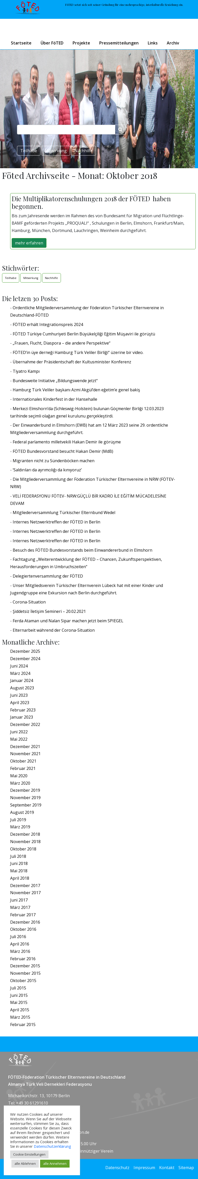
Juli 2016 (18, 936)
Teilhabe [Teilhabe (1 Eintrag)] (10, 278)
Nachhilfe (83, 150)
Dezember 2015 (25, 966)
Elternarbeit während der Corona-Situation (54, 630)
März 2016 (20, 951)
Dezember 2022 (25, 724)
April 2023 (19, 702)
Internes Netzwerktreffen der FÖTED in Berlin (56, 522)
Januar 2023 (21, 717)
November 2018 (25, 841)
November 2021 (25, 753)
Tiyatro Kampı (26, 371)
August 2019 (22, 812)
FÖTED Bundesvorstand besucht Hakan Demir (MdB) (63, 451)
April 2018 (19, 878)
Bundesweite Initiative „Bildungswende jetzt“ (55, 380)
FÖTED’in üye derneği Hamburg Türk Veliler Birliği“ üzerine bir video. (78, 352)
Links (153, 43)
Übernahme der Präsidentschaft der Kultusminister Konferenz (72, 362)
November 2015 (25, 973)
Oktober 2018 (23, 849)
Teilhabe (28, 150)
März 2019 (20, 827)
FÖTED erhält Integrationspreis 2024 (48, 324)
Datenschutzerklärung (52, 1146)
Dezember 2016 (25, 922)
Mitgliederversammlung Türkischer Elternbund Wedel (64, 512)
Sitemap (186, 1167)
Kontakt (166, 1167)
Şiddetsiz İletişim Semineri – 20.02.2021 (49, 611)
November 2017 (25, 892)
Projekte (81, 43)
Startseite (21, 43)
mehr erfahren (29, 243)
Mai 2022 (18, 739)
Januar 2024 (21, 680)
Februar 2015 (23, 1024)
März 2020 (20, 783)
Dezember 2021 (25, 746)
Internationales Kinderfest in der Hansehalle (55, 399)
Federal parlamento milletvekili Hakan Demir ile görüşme (67, 442)
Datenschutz (117, 1167)
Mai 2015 (18, 1002)
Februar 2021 (23, 768)
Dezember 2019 (25, 790)
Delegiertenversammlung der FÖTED (48, 576)
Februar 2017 (23, 915)
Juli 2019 (18, 820)
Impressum (144, 1167)
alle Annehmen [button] (55, 1163)
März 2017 (20, 907)
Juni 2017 (19, 900)
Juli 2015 (18, 988)
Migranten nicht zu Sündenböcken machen (53, 460)
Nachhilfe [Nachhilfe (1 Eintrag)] (51, 278)
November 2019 (25, 797)
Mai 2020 (18, 776)
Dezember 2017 (25, 885)
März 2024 (20, 673)
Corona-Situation (29, 602)
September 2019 (25, 805)
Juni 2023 (19, 695)
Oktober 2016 (23, 929)
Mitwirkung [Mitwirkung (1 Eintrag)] (30, 278)
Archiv (173, 43)
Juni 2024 (19, 666)
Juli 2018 (18, 856)
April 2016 (19, 944)
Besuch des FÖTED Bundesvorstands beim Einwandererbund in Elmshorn (82, 550)
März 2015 (20, 1017)
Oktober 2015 (23, 980)
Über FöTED (52, 43)
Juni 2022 (19, 732)
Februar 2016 (23, 958)
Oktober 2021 (23, 761)
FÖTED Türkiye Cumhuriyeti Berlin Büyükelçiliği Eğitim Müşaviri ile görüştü (84, 334)
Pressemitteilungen (119, 43)
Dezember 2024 (25, 658)
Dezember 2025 (25, 651)
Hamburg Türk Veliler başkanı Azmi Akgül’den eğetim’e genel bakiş (76, 390)
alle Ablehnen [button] (25, 1163)
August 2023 (22, 688)
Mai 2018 (18, 871)
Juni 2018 (19, 863)
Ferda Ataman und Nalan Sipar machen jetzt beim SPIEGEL (68, 621)
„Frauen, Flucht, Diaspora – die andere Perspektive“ (61, 343)
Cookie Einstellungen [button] (29, 1154)
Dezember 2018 (25, 834)
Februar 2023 (23, 710)
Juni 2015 (19, 995)
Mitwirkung (56, 150)
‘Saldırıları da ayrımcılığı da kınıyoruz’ (47, 470)
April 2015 (19, 1010)
